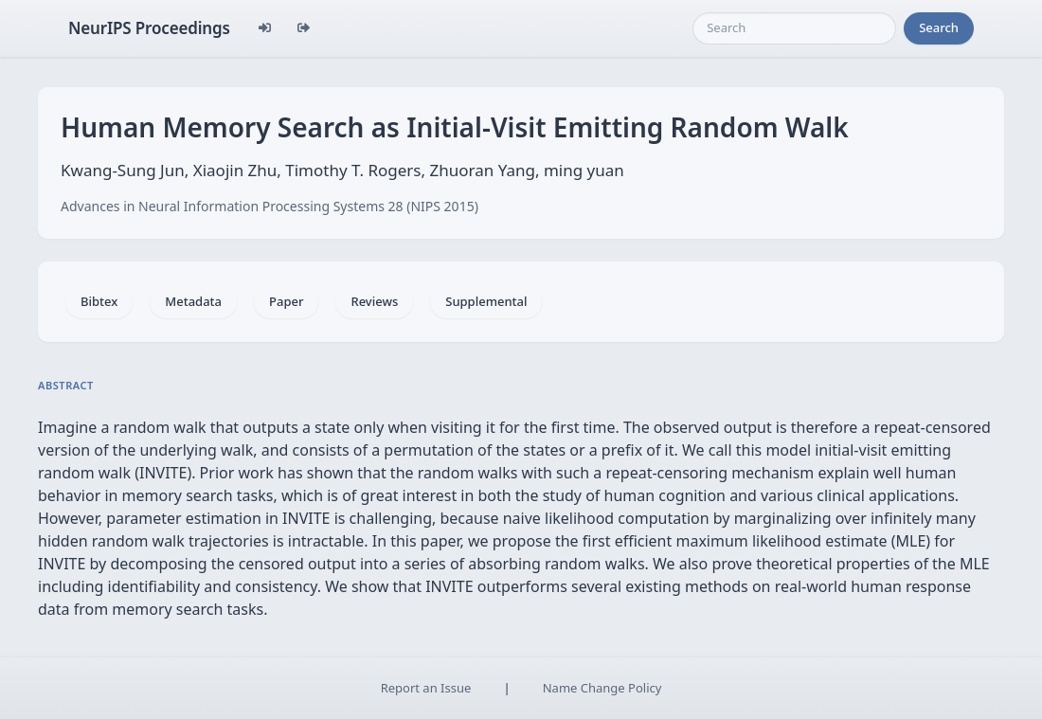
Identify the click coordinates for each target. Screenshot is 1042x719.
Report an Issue (426, 687)
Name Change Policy (602, 687)
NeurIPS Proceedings (149, 28)
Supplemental (486, 301)
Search (939, 27)
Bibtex (99, 301)
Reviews (374, 301)
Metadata (193, 301)
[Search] (794, 28)
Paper (286, 301)
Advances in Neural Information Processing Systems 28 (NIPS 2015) (269, 206)
